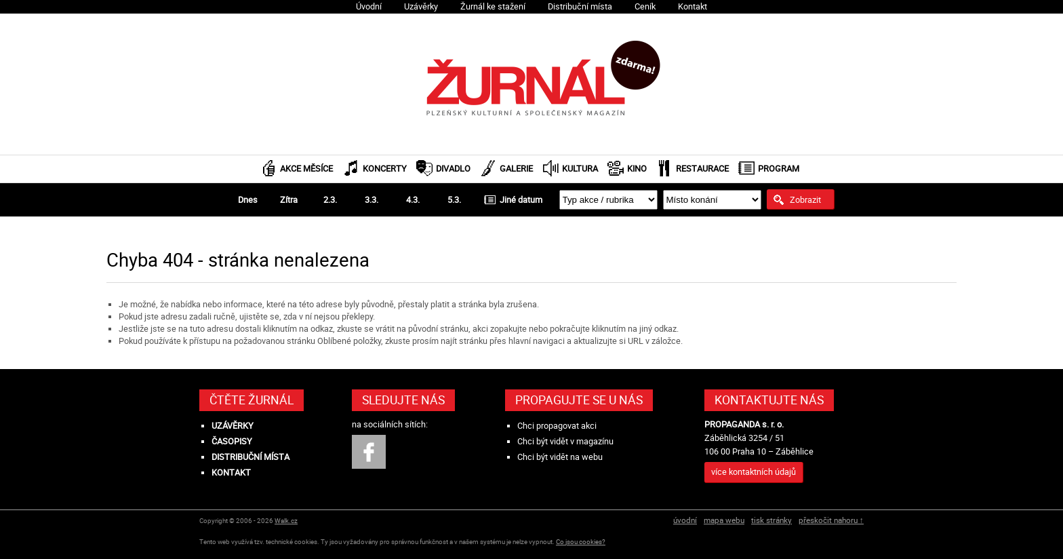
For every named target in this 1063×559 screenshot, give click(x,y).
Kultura (580, 168)
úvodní (685, 520)
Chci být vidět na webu (560, 457)
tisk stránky (771, 520)
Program (778, 168)
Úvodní (369, 6)
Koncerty (385, 168)
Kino (637, 168)
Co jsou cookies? (580, 541)
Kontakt (692, 6)
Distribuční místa (580, 6)
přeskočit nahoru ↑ (831, 520)
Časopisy (232, 441)
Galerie (516, 168)
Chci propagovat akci (557, 425)
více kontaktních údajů (753, 472)
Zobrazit (805, 199)
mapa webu (724, 520)
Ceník (645, 6)
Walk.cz (286, 520)
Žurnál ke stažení (492, 6)
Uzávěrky (421, 6)
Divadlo (453, 168)
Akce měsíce (306, 168)
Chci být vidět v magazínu (565, 441)
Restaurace (702, 168)
